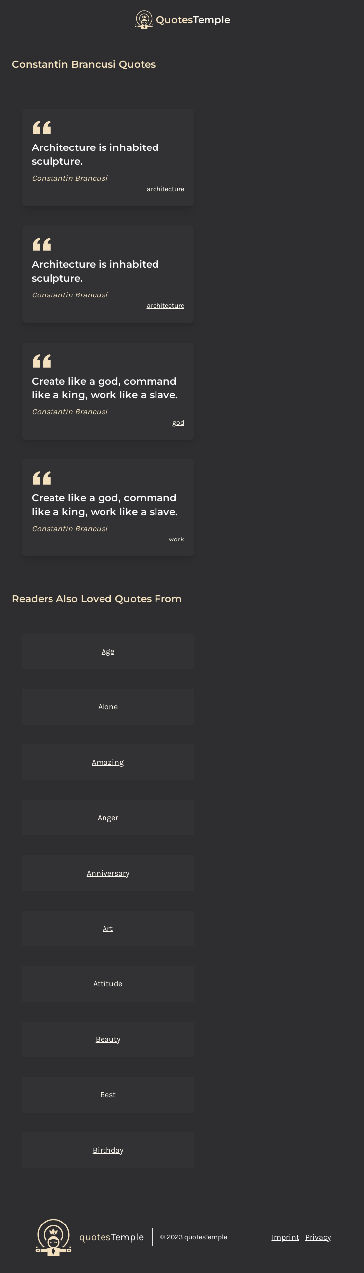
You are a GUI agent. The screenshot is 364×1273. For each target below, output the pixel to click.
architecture (165, 189)
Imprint (285, 1237)
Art (108, 928)
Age (108, 651)
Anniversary (108, 873)
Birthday (108, 1150)
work (176, 539)
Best (108, 1094)
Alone (108, 706)
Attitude (107, 983)
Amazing (108, 762)
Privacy (318, 1237)
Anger (108, 817)
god (178, 422)
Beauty (108, 1039)
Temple (193, 20)
